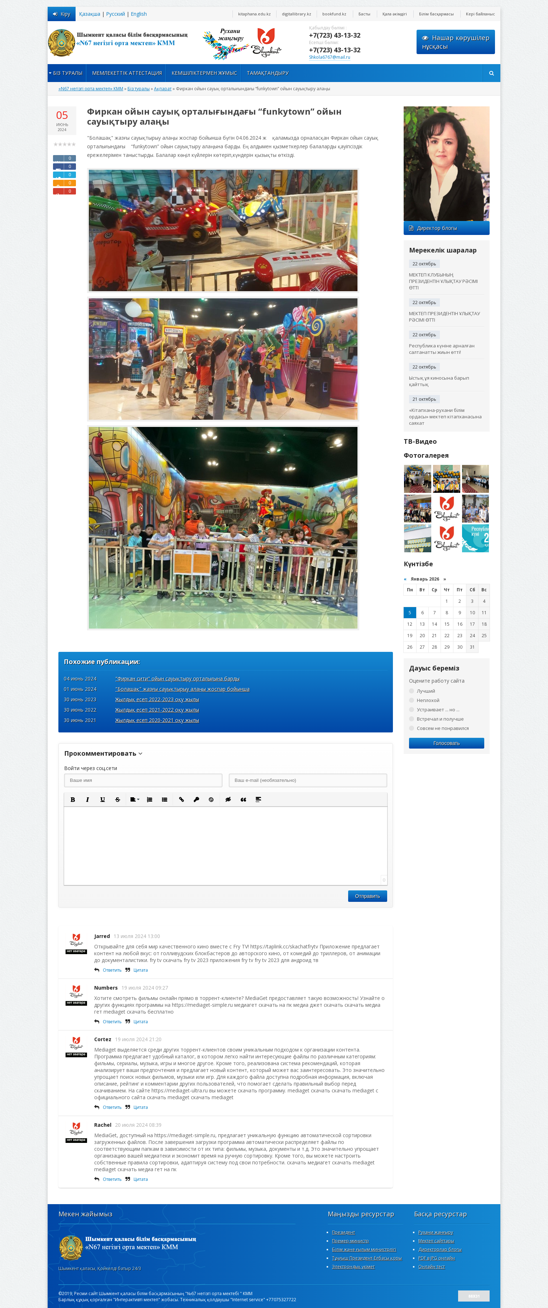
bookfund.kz (334, 13)
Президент (343, 1232)
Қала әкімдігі (395, 13)
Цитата (141, 970)
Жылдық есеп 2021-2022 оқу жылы (157, 709)
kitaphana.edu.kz (254, 13)
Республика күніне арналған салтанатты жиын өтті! (442, 348)
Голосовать (446, 743)
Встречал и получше (440, 719)
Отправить (367, 896)
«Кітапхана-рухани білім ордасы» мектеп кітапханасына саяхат (445, 416)
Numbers (106, 987)
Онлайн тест (431, 1267)
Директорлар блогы (440, 1249)
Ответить (112, 970)
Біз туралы (67, 72)
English (139, 13)
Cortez (102, 1039)
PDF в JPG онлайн (436, 1258)
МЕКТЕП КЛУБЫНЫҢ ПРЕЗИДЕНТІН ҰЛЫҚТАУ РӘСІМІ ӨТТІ (443, 281)
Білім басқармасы (436, 13)
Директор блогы (433, 228)
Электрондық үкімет (353, 1267)
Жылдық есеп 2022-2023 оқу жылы (157, 699)
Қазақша (89, 13)
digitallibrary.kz (296, 13)
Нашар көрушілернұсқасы (456, 42)
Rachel (102, 1124)
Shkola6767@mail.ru (329, 57)
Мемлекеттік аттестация (127, 72)
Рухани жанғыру (435, 1232)
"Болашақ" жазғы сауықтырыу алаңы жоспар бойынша (182, 689)
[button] (72, 799)
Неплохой (428, 700)
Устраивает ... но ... (438, 709)
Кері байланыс (480, 13)
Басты (364, 13)
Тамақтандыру (268, 72)
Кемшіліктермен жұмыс (204, 72)
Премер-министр (350, 1241)
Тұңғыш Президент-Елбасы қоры (367, 1258)
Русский (115, 13)
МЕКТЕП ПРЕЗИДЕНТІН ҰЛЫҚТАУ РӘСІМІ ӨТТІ (444, 316)
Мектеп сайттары (436, 1241)
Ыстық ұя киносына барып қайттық (439, 381)
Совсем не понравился (443, 728)
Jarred (102, 936)
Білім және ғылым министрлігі (364, 1249)
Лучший (426, 691)
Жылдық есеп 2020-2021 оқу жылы (157, 720)
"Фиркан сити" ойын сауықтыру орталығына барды (177, 678)
